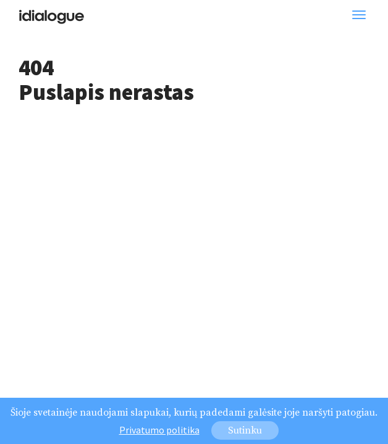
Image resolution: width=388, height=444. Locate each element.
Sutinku (245, 432)
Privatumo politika (159, 431)
